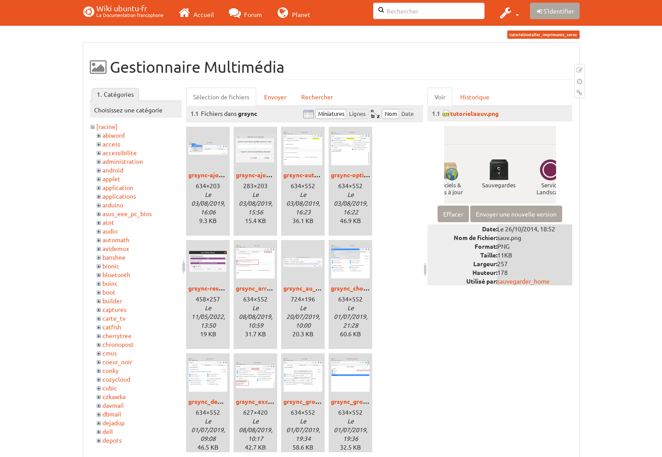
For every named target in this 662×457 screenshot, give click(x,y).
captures (114, 309)
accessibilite (119, 152)
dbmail (111, 414)
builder (112, 301)
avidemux (115, 248)
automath (115, 240)
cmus (109, 353)
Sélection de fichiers (221, 97)
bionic (110, 266)
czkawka (114, 396)
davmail (113, 405)
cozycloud (116, 379)
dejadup (113, 423)
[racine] (107, 126)
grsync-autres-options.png (321, 175)
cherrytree (117, 335)
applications (119, 196)
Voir (440, 97)
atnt (108, 222)
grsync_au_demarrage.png (321, 288)
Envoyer (275, 97)
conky (110, 370)
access (111, 144)
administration (122, 161)
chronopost (118, 344)
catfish (111, 327)
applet (111, 179)
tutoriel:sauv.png (474, 113)
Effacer (453, 214)
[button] (508, 12)
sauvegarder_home (523, 281)
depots (112, 440)
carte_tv (114, 318)
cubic (109, 388)
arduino (112, 205)
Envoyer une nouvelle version (516, 214)
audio (110, 231)
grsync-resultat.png (216, 288)
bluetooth (116, 274)
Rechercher (317, 97)
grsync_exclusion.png (266, 401)
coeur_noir (117, 362)
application (117, 187)
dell (107, 431)
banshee (114, 257)
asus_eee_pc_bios (127, 213)
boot (108, 292)
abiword (113, 135)
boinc (110, 283)
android (112, 170)
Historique (474, 97)
